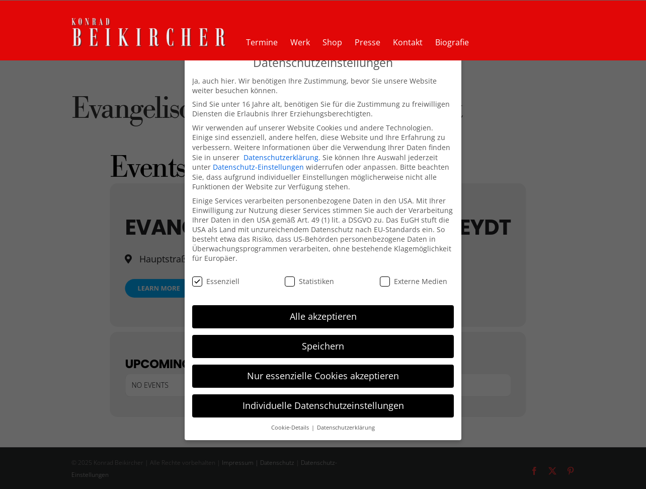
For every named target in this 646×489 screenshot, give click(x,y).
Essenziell (215, 281)
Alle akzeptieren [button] (323, 316)
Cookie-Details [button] (290, 427)
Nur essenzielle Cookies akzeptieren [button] (323, 376)
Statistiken (309, 281)
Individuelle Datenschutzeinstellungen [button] (323, 405)
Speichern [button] (323, 346)
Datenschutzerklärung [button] (346, 427)
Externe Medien (413, 281)
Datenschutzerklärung (281, 157)
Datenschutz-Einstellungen (258, 167)
